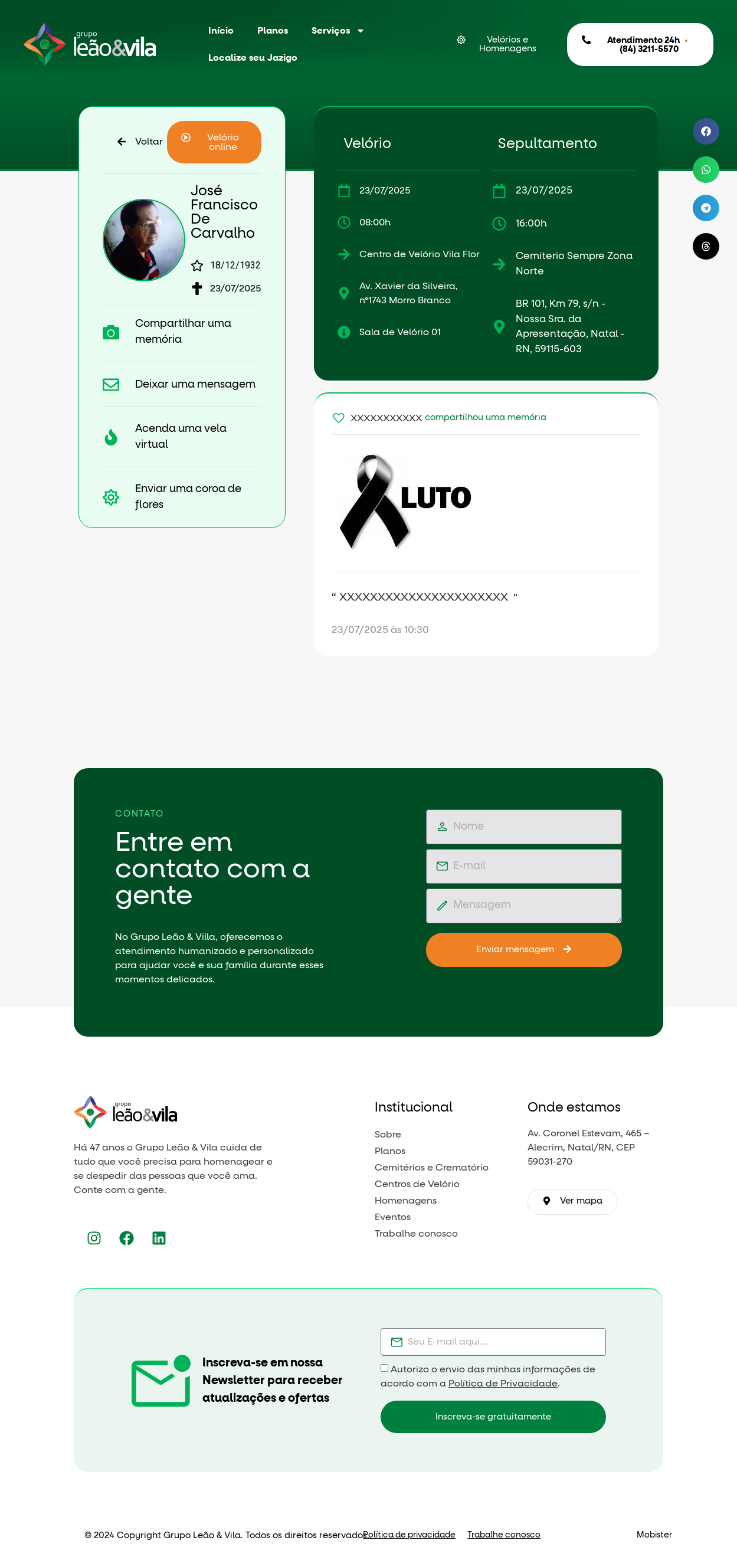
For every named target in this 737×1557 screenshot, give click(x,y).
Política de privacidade (409, 1535)
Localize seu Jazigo (252, 58)
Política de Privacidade (503, 1383)
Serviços (338, 30)
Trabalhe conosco (504, 1535)
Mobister (654, 1535)
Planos (272, 30)
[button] (214, 142)
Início (221, 30)
